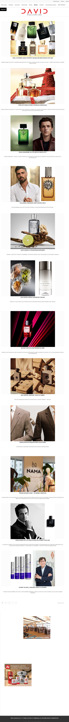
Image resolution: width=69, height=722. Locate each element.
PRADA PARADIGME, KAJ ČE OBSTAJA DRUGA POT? (33, 152)
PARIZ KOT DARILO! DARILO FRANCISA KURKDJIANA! (32, 105)
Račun (67, 1)
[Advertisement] (37, 651)
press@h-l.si (37, 718)
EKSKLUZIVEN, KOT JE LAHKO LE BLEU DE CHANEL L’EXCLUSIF (33, 540)
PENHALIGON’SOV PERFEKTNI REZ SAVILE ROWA (32, 442)
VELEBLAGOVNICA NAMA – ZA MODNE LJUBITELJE (32, 493)
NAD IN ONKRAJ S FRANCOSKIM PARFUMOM (33, 250)
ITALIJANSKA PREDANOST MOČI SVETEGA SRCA (33, 203)
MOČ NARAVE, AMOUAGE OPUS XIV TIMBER (33, 395)
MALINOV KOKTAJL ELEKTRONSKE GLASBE (32, 348)
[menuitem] (56, 1)
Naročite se (55, 718)
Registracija (56, 1)
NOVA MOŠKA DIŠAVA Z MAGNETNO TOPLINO (33, 297)
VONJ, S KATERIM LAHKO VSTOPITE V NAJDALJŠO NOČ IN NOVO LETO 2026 (32, 58)
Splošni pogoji (46, 718)
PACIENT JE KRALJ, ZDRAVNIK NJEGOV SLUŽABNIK (33, 587)
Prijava (62, 1)
